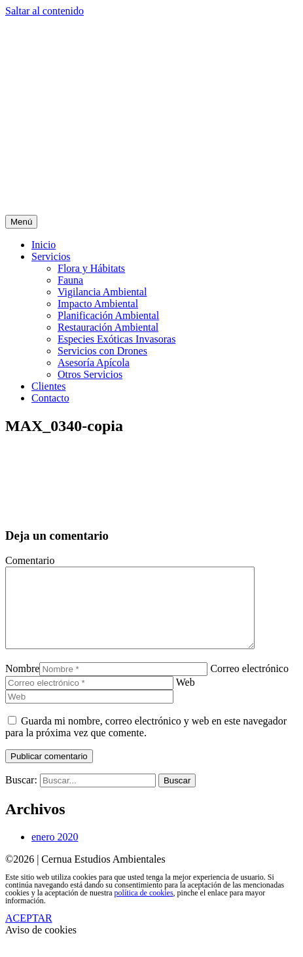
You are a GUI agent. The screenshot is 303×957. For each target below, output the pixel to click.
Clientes (48, 386)
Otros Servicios (90, 374)
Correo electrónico (249, 684)
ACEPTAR (28, 933)
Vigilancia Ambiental (102, 291)
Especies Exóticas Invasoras (116, 339)
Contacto (50, 397)
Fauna (70, 280)
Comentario (30, 560)
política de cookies (144, 908)
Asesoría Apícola (94, 362)
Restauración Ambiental (108, 327)
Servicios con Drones (102, 350)
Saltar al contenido (44, 10)
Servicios (51, 256)
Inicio (43, 244)
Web (185, 698)
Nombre (22, 684)
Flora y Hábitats (91, 268)
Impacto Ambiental (98, 303)
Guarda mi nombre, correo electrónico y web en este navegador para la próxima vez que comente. (146, 742)
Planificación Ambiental (108, 315)
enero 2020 (55, 852)
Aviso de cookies (41, 945)
